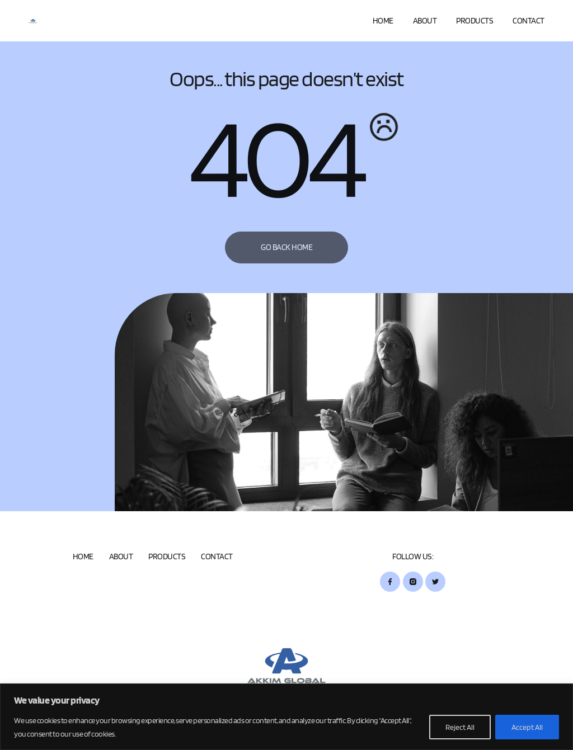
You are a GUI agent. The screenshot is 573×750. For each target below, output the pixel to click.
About (425, 21)
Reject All (460, 727)
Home (383, 21)
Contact (528, 21)
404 (274, 162)
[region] (286, 716)
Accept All (527, 727)
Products (474, 21)
